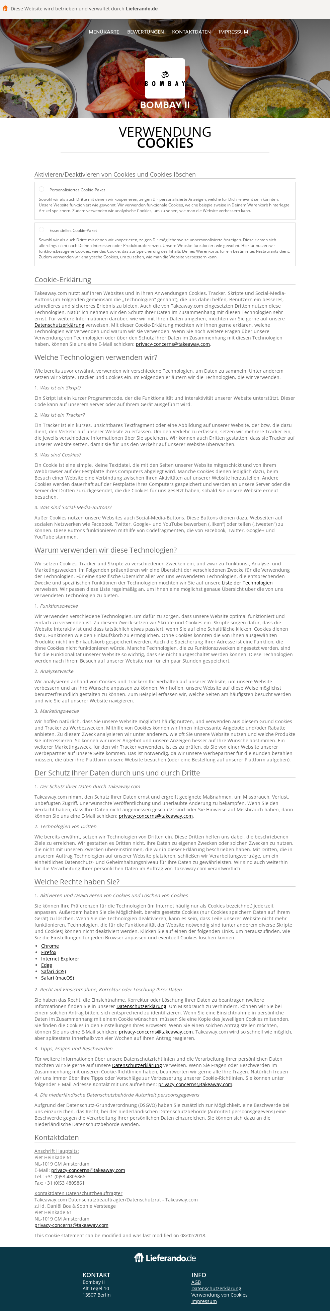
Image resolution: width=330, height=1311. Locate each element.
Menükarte (104, 31)
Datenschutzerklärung (59, 325)
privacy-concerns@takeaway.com (173, 344)
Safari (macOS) (57, 978)
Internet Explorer (60, 958)
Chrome (50, 946)
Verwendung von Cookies (219, 1295)
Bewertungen (145, 31)
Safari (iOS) (53, 971)
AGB (196, 1282)
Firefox (48, 952)
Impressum (233, 31)
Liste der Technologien (247, 582)
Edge (46, 965)
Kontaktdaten (191, 31)
